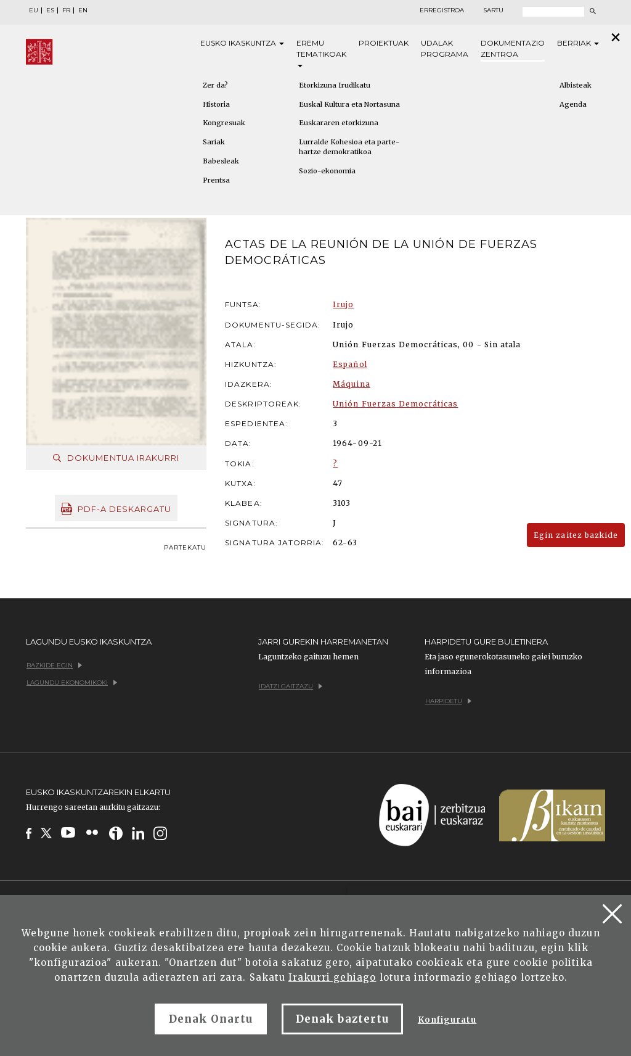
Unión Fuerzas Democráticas (395, 403)
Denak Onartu (211, 1019)
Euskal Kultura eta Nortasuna (349, 104)
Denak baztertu (342, 1019)
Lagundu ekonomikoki (71, 683)
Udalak (444, 49)
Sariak (214, 142)
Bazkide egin (54, 665)
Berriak (578, 42)
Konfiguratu (447, 1020)
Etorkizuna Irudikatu (334, 85)
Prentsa (216, 180)
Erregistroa (442, 10)
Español (350, 364)
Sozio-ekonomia (327, 171)
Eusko (242, 43)
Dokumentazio (513, 49)
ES (50, 10)
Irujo (343, 304)
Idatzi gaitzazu (290, 686)
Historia (216, 104)
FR (66, 10)
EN (83, 10)
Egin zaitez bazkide (576, 535)
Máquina (351, 384)
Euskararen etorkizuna (338, 122)
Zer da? (215, 85)
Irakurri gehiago (332, 977)
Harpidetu (448, 701)
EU (33, 10)
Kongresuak (224, 122)
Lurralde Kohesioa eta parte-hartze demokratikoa (349, 147)
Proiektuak (384, 42)
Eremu (321, 52)
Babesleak (221, 161)
